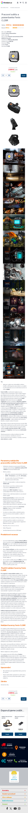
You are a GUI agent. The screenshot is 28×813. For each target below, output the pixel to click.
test (20, 555)
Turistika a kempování (15, 7)
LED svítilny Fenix (4, 7)
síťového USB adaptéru (12, 631)
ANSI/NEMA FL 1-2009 (6, 439)
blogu (8, 389)
